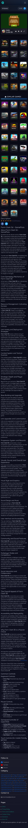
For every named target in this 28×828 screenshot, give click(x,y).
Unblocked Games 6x (20, 789)
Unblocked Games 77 (7, 787)
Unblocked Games (6, 775)
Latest (17, 778)
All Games (5, 8)
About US (4, 819)
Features (3, 778)
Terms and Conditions (8, 811)
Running (21, 780)
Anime (13, 776)
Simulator (9, 782)
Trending (9, 784)
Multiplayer (23, 778)
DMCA (3, 806)
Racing (12, 780)
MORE (20, 8)
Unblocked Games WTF (20, 791)
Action (2, 776)
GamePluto (24, 660)
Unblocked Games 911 (20, 787)
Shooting (3, 782)
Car (22, 776)
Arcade (18, 776)
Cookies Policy (6, 814)
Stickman (22, 782)
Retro (16, 780)
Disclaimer (5, 817)
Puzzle (7, 780)
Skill (14, 782)
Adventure (8, 776)
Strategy (3, 784)
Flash (8, 778)
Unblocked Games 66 (7, 785)
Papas (2, 780)
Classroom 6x (22, 775)
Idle (12, 778)
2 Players (14, 775)
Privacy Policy (6, 809)
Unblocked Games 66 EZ (19, 784)
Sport (17, 782)
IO (14, 778)
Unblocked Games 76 (20, 785)
